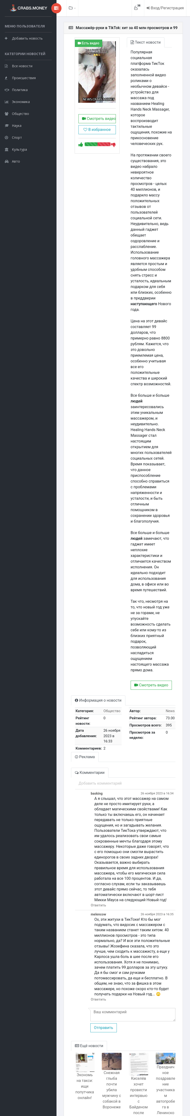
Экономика (17, 125)
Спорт (13, 161)
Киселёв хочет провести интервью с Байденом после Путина (135, 985)
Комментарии (81, 675)
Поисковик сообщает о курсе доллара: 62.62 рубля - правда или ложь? (106, 1055)
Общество (17, 137)
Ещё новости (80, 933)
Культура (16, 173)
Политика (16, 113)
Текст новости (141, 42)
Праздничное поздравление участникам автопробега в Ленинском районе (164, 978)
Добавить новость (24, 50)
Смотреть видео (91, 125)
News (170, 619)
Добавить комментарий (91, 686)
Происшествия (20, 101)
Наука (13, 149)
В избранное (90, 136)
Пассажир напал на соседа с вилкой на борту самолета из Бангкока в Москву (77, 1071)
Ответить (89, 798)
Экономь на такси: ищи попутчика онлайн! (77, 972)
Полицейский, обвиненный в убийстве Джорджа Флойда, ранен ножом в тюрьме (135, 1053)
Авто (12, 185)
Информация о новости (89, 609)
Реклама (76, 660)
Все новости (18, 89)
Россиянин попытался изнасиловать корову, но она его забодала (164, 1065)
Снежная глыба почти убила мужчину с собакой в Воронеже (106, 976)
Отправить (94, 914)
